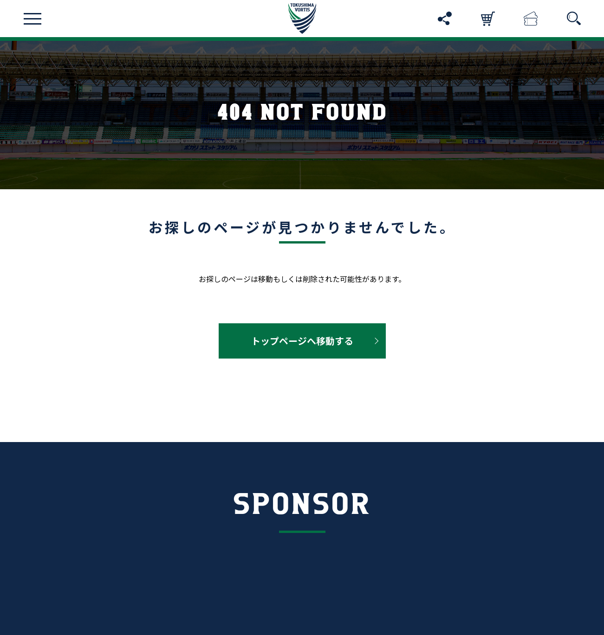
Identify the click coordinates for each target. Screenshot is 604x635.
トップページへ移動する (302, 340)
